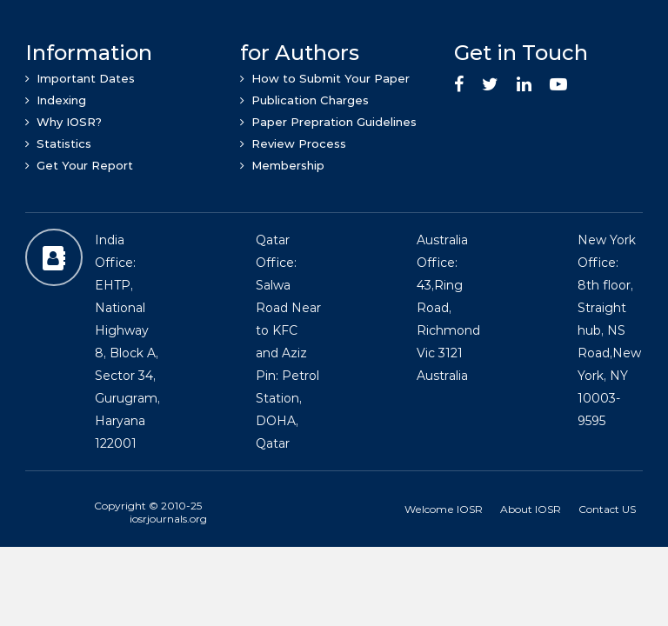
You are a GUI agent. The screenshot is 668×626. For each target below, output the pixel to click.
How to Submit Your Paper (325, 78)
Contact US (607, 509)
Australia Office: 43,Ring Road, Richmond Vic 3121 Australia (448, 307)
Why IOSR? (63, 122)
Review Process (293, 143)
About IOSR (530, 509)
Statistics (58, 143)
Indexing (55, 100)
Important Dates (80, 78)
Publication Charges (304, 100)
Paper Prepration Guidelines (328, 122)
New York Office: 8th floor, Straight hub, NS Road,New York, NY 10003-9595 (609, 330)
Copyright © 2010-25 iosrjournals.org (150, 512)
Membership (282, 165)
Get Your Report (79, 165)
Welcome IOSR (443, 509)
